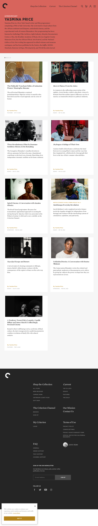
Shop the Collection (37, 6)
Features (10, 116)
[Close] (35, 506)
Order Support (38, 468)
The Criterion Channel (66, 6)
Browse (36, 428)
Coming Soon (37, 411)
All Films (36, 405)
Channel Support (39, 474)
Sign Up (35, 431)
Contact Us (68, 427)
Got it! (19, 518)
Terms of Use (69, 439)
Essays (55, 116)
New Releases (38, 408)
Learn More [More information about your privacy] (16, 513)
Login (35, 443)
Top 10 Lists (67, 405)
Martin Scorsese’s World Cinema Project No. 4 (67, 212)
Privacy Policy (68, 443)
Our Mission (69, 424)
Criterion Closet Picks (41, 414)
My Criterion (39, 439)
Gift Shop (36, 417)
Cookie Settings (69, 446)
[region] (19, 513)
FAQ (35, 460)
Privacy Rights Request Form (73, 449)
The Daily (66, 414)
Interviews (10, 240)
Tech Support (38, 471)
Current (51, 6)
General (36, 464)
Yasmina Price (13, 114)
